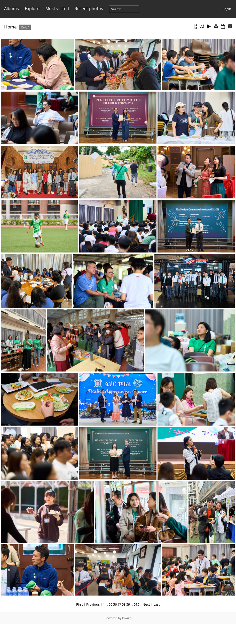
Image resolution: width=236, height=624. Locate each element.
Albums (11, 8)
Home (10, 27)
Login (227, 8)
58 (123, 604)
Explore (32, 8)
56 (115, 604)
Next (146, 604)
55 (110, 604)
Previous (93, 604)
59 (128, 604)
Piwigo (126, 618)
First (79, 604)
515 (136, 604)
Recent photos (89, 8)
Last (156, 604)
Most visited (57, 8)
